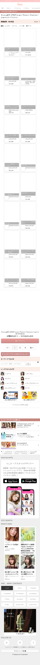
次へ (32, 348)
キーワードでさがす (7, 359)
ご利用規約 (15, 647)
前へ (8, 348)
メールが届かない (23, 647)
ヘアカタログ (33, 588)
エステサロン (33, 599)
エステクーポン (33, 604)
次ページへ (20, 341)
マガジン (20, 588)
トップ (7, 588)
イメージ (14, 26)
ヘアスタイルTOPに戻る (20, 405)
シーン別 (22, 26)
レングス (7, 26)
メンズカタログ (7, 593)
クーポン (7, 604)
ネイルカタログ (33, 593)
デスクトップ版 (20, 651)
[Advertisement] (20, 310)
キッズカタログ (20, 593)
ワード (29, 26)
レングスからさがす (7, 369)
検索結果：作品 (20, 22)
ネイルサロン (20, 599)
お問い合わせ (31, 647)
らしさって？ (8, 647)
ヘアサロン (7, 599)
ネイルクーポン (20, 604)
